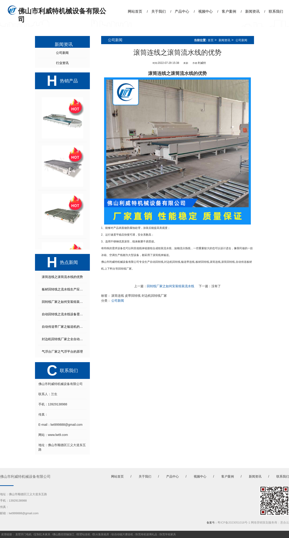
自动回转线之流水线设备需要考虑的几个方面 (64, 314)
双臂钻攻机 (83, 534)
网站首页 (135, 11)
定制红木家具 (42, 534)
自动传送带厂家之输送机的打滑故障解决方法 (64, 326)
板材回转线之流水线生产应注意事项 (64, 289)
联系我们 (276, 11)
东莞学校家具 (168, 534)
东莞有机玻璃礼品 (146, 534)
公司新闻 (62, 52)
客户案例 (229, 11)
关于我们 (158, 11)
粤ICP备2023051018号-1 (233, 522)
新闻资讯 (252, 11)
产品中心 (182, 11)
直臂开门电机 (23, 534)
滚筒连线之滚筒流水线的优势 (62, 276)
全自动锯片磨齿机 (122, 534)
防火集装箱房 (101, 534)
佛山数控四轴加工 (64, 534)
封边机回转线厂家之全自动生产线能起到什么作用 (64, 339)
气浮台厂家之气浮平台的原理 (62, 351)
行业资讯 (62, 63)
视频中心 (205, 11)
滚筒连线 (215, 261)
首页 (211, 40)
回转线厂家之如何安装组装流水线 (64, 301)
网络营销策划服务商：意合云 (270, 522)
